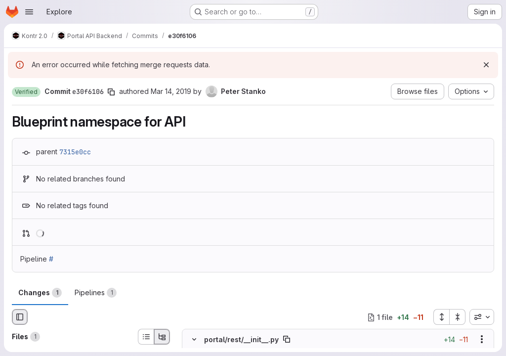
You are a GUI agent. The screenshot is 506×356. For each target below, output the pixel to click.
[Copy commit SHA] (111, 92)
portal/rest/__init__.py (241, 339)
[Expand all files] (441, 317)
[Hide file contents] (194, 340)
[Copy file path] (287, 340)
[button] (26, 92)
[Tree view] (162, 337)
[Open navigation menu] (29, 12)
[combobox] (481, 317)
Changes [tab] (40, 293)
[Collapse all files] (457, 317)
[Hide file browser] (20, 317)
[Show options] (482, 340)
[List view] (146, 337)
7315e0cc (75, 151)
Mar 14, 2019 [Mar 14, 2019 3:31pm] (171, 91)
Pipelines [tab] (96, 293)
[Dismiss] (486, 65)
